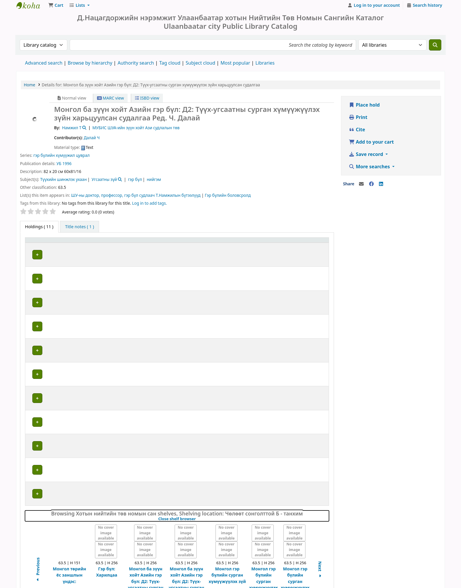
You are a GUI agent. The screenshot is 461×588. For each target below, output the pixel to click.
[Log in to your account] (373, 8)
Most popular (235, 66)
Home (29, 87)
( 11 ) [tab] (39, 229)
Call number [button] (178, 246)
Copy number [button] (258, 246)
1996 (66, 166)
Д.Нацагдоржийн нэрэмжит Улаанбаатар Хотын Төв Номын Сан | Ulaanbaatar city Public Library (31, 8)
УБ (58, 166)
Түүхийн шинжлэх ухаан (63, 182)
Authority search (136, 66)
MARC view (110, 101)
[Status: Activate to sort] (312, 246)
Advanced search (43, 66)
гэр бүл (135, 182)
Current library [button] (86, 246)
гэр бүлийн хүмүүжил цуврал (62, 158)
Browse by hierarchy (90, 66)
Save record (366, 157)
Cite (357, 132)
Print (358, 120)
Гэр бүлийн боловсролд (228, 198)
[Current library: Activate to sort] (116, 246)
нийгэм (154, 182)
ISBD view (147, 101)
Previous (38, 510)
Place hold (364, 108)
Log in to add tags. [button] (149, 206)
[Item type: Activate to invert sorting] (47, 246)
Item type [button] (38, 246)
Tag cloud (170, 66)
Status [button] (304, 246)
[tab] (79, 230)
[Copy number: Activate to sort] (268, 246)
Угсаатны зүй (104, 182)
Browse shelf (201, 258)
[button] (56, 8)
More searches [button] (370, 169)
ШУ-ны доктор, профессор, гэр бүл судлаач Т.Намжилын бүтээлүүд (136, 198)
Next (320, 510)
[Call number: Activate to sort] (202, 246)
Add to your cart (371, 145)
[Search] (435, 47)
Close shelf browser (197, 459)
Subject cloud (201, 66)
